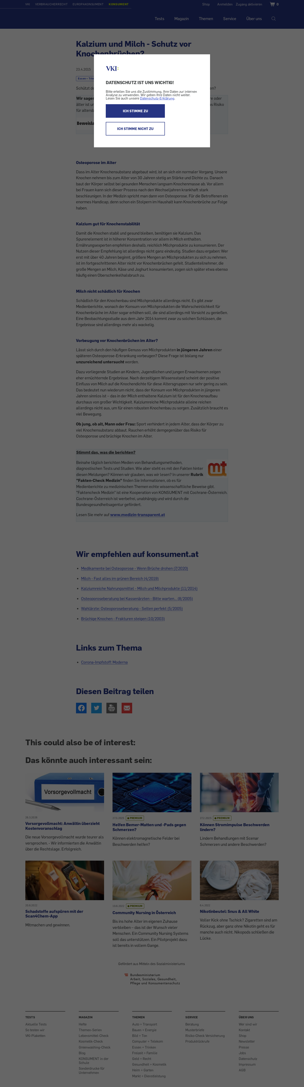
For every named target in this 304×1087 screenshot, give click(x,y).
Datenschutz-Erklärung (157, 98)
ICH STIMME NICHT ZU (135, 129)
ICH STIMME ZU (135, 111)
